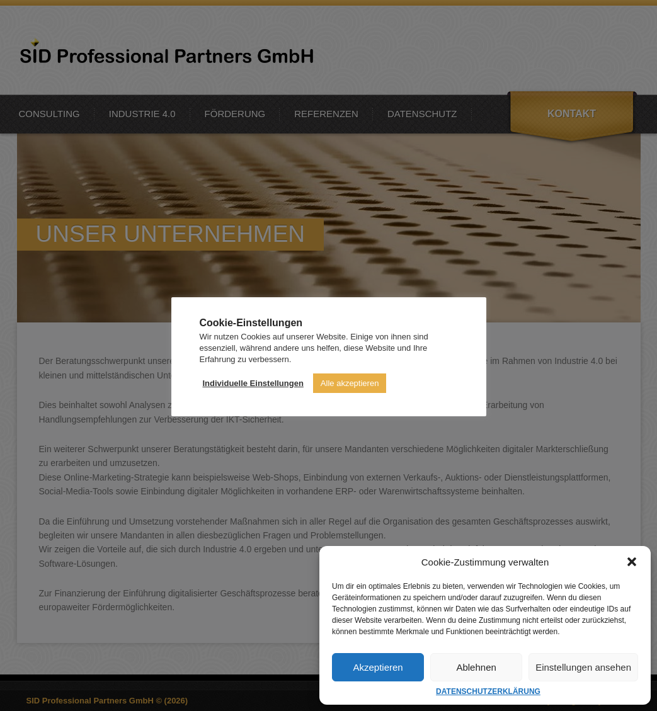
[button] (632, 561)
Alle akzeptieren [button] (350, 383)
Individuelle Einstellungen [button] (253, 383)
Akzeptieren (378, 667)
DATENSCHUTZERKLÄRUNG (488, 691)
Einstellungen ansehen (583, 667)
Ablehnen (476, 667)
